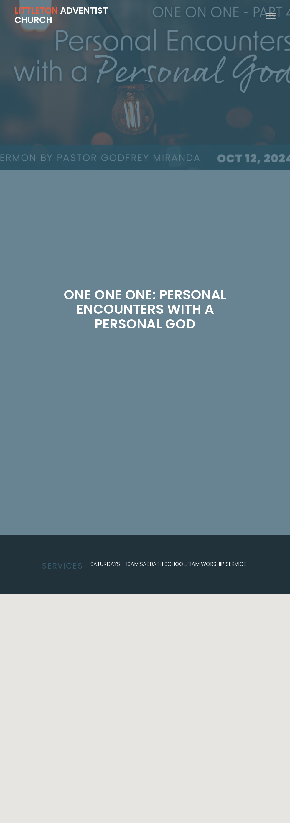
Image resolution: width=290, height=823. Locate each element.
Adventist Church (61, 15)
